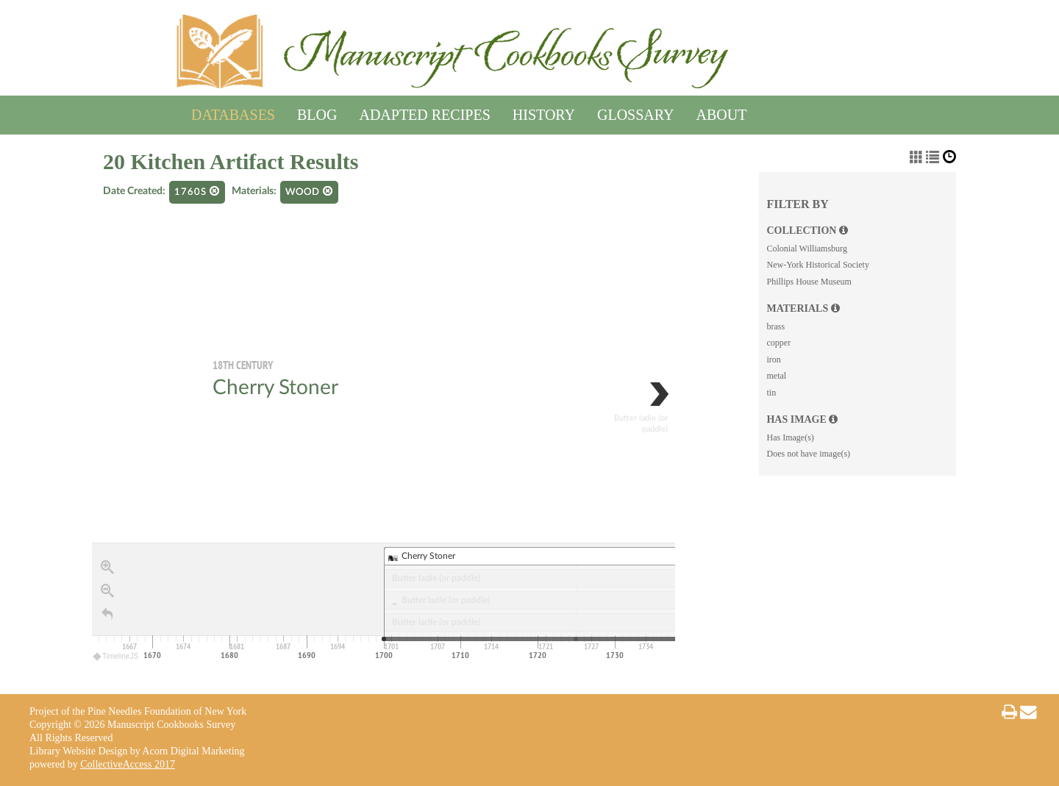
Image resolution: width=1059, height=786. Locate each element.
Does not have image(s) (808, 454)
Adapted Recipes (424, 112)
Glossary (635, 112)
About (721, 112)
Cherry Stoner (275, 387)
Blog (317, 112)
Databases (233, 112)
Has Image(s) (789, 437)
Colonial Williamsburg (806, 248)
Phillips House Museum (808, 281)
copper (778, 342)
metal (776, 376)
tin (771, 392)
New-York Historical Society (817, 265)
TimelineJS (116, 656)
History (544, 112)
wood (309, 191)
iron (773, 359)
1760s (197, 191)
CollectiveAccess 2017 (127, 764)
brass (775, 326)
